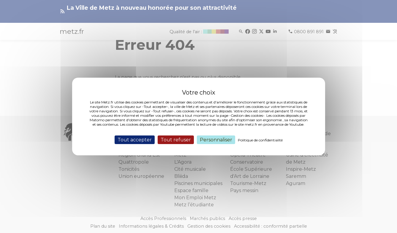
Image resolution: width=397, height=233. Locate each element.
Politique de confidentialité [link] (260, 140)
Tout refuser (176, 140)
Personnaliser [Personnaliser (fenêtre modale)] (216, 140)
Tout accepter (135, 140)
